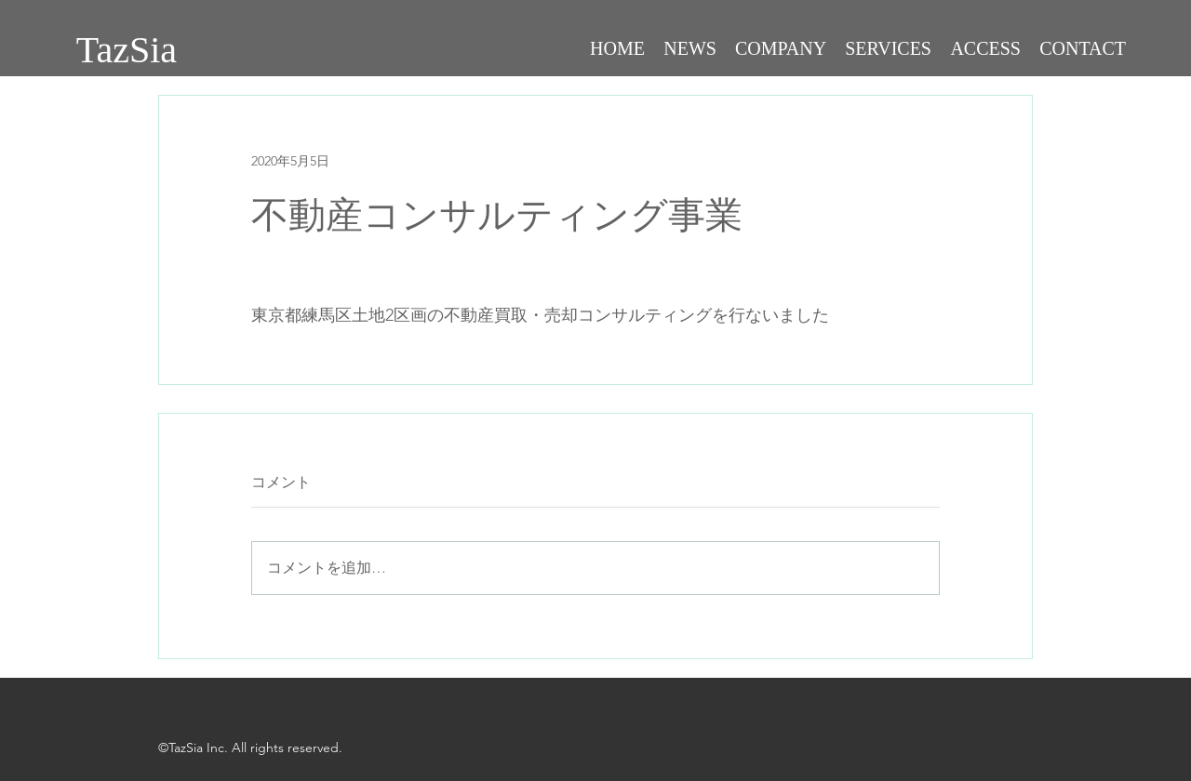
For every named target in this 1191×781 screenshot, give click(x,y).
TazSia (126, 50)
